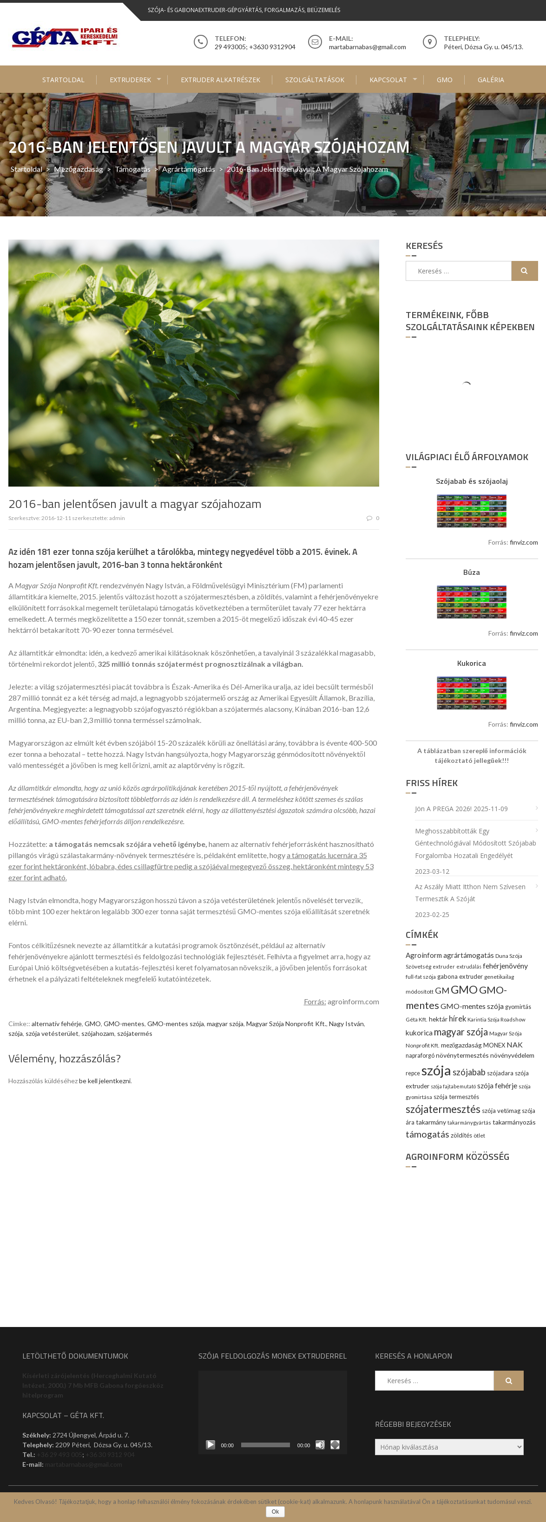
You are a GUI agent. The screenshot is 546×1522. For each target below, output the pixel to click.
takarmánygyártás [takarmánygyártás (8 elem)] (469, 1122)
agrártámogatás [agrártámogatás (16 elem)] (468, 955)
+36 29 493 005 (59, 1454)
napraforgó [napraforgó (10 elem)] (420, 1055)
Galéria (491, 79)
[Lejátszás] (210, 1445)
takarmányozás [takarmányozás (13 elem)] (514, 1122)
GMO (445, 79)
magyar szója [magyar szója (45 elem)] (461, 1031)
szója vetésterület (52, 1033)
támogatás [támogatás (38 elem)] (427, 1134)
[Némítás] (320, 1445)
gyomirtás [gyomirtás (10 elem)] (518, 1006)
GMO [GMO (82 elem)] (464, 989)
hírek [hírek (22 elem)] (457, 1018)
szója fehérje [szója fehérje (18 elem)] (497, 1085)
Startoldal (63, 79)
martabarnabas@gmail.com (83, 1464)
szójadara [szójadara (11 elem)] (500, 1073)
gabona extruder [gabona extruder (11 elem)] (460, 976)
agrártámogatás (188, 168)
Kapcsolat (388, 79)
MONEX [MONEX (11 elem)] (494, 1045)
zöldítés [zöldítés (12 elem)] (461, 1135)
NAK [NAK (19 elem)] (515, 1044)
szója (15, 1033)
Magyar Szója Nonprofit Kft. (286, 1024)
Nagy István (346, 1024)
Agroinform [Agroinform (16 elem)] (424, 955)
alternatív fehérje (57, 1024)
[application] (272, 1412)
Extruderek (130, 79)
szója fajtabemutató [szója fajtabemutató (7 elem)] (453, 1086)
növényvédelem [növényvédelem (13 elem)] (512, 1055)
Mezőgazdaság (79, 168)
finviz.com (524, 542)
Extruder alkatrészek (220, 79)
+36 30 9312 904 (110, 1454)
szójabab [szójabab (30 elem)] (469, 1072)
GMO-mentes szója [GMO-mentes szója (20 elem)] (472, 1006)
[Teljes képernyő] (335, 1445)
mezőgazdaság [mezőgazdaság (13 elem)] (461, 1045)
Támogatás (133, 168)
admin (117, 517)
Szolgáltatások (314, 79)
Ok (275, 1512)
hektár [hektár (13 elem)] (438, 1019)
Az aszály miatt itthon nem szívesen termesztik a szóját (470, 893)
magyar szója (225, 1024)
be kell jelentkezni (105, 1081)
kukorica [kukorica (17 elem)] (419, 1032)
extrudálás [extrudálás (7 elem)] (468, 966)
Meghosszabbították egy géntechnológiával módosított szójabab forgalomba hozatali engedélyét (475, 843)
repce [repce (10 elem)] (413, 1073)
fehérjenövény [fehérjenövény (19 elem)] (505, 965)
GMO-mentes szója (175, 1024)
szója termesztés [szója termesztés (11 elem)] (456, 1096)
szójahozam (97, 1033)
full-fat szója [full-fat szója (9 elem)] (421, 976)
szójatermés (134, 1033)
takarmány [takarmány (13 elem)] (431, 1122)
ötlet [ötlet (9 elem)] (479, 1135)
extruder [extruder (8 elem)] (444, 966)
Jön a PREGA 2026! (443, 808)
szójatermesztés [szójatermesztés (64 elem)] (443, 1109)
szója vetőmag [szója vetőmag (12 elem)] (501, 1110)
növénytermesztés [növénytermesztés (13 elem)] (462, 1055)
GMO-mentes (124, 1024)
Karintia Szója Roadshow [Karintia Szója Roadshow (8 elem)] (496, 1019)
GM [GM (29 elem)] (442, 990)
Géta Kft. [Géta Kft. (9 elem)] (417, 1019)
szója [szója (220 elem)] (436, 1070)
